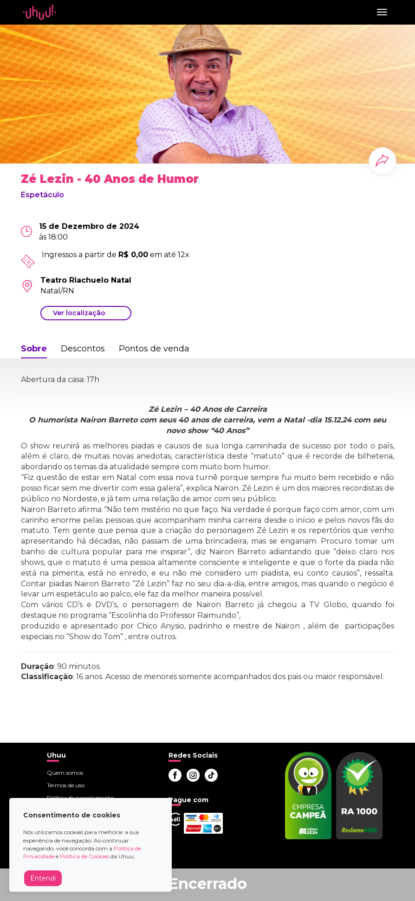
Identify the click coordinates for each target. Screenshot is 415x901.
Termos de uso (65, 785)
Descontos (83, 349)
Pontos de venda (154, 349)
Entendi (43, 878)
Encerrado (207, 884)
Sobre (34, 349)
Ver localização (79, 313)
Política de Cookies (84, 856)
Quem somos (65, 772)
